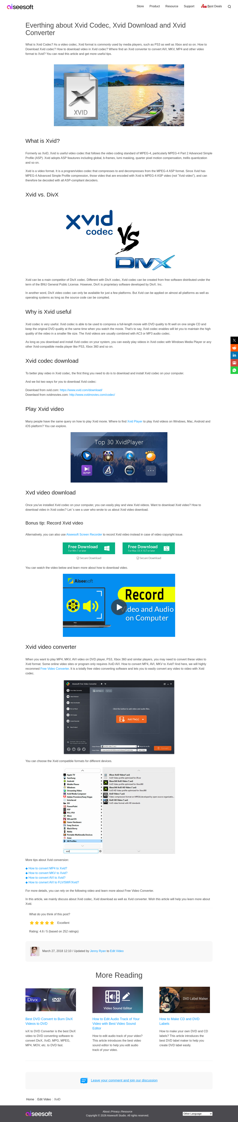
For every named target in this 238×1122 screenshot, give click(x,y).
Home (30, 1099)
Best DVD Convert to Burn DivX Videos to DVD (49, 1021)
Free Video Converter (54, 668)
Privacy (115, 1111)
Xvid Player (134, 421)
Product (154, 6)
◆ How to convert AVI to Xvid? (45, 877)
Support (189, 6)
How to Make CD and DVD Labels (179, 1021)
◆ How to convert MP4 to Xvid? (46, 868)
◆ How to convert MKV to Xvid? (46, 873)
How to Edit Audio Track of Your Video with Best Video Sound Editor (116, 1023)
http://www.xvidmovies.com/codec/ (92, 394)
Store (140, 6)
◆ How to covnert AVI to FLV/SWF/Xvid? (52, 882)
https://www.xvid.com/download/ (81, 390)
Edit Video (117, 951)
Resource (171, 6)
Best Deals (215, 6)
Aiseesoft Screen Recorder (84, 534)
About (106, 1111)
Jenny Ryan (98, 951)
